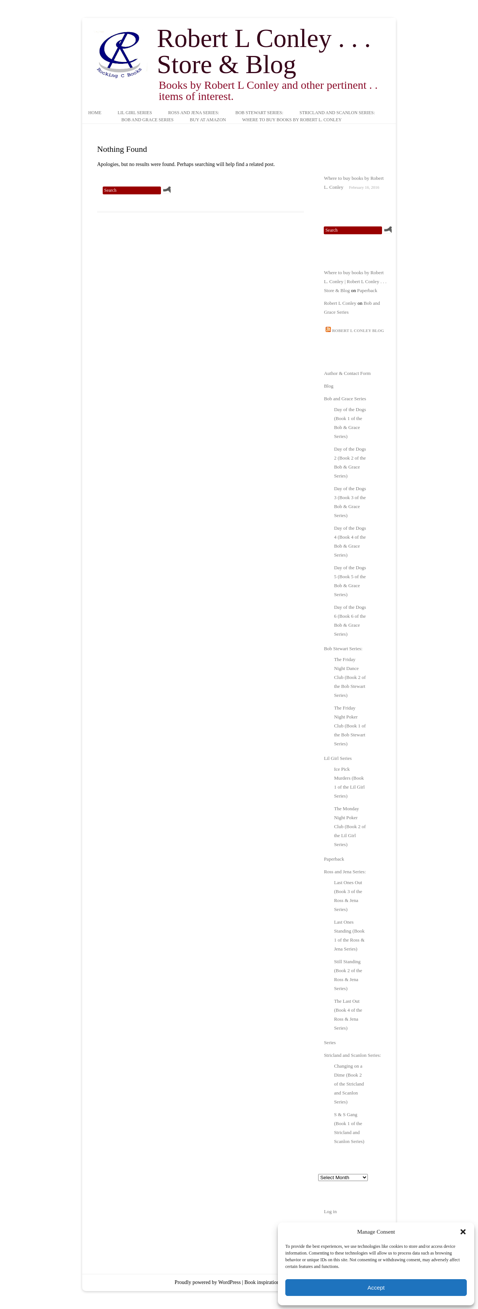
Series (330, 1042)
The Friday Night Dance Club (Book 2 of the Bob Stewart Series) (350, 677)
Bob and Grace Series (147, 119)
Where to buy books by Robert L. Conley (291, 119)
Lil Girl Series (135, 112)
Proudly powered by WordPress (208, 1282)
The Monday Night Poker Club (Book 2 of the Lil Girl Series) (350, 826)
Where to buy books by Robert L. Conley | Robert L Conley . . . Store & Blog (355, 281)
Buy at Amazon (208, 119)
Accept (376, 1287)
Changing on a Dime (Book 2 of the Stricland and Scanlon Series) (349, 1084)
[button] (463, 1232)
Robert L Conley (340, 303)
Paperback (367, 290)
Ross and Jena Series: (193, 112)
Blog (328, 386)
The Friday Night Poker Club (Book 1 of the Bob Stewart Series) (350, 725)
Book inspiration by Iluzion (273, 1282)
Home (94, 112)
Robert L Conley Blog (358, 330)
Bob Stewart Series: (259, 112)
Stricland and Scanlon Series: (337, 112)
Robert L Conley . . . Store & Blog (264, 51)
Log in (330, 1211)
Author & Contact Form (347, 373)
